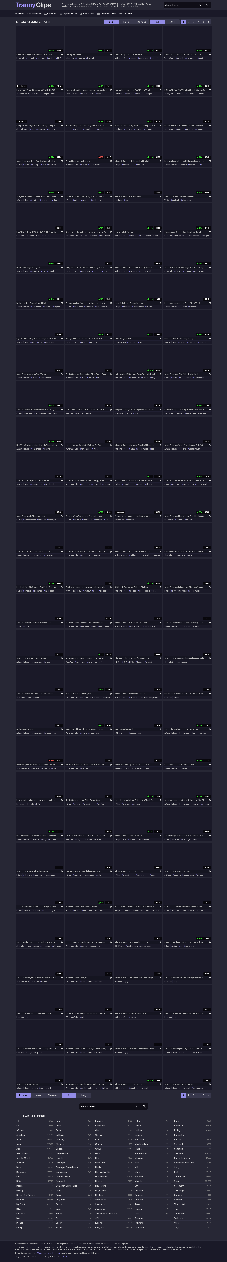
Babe (18, 1167)
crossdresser (89, 129)
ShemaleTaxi (120, 342)
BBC (93, 94)
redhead (106, 484)
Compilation (62, 1153)
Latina (138, 1125)
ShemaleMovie (22, 94)
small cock (96, 200)
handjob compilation (96, 662)
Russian (178, 1139)
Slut (176, 1172)
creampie (41, 58)
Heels (98, 1167)
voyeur (34, 378)
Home (19, 14)
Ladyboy (99, 1227)
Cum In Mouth (63, 1176)
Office (138, 1186)
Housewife (100, 1186)
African (20, 1130)
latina (95, 449)
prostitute (46, 768)
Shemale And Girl (182, 1158)
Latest (126, 22)
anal (53, 94)
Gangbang (100, 1125)
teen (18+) (52, 413)
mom (129, 413)
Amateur (20, 1135)
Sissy (176, 1167)
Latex (137, 1121)
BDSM (131, 662)
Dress (59, 1209)
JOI (97, 1218)
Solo (176, 1181)
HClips (68, 129)
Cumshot (60, 1181)
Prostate (139, 1223)
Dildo (58, 1195)
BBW (136, 413)
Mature (138, 1148)
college (145, 804)
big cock (90, 58)
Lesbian (138, 1130)
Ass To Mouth (23, 1158)
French (59, 1227)
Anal (18, 1139)
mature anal (105, 236)
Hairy (97, 1158)
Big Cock (20, 1204)
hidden (133, 555)
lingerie (57, 307)
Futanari (99, 1121)
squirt (132, 1088)
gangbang (81, 58)
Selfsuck (178, 1148)
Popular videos (68, 14)
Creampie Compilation (67, 1167)
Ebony (59, 1213)
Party (137, 1204)
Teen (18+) (179, 1204)
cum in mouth (51, 555)
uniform (91, 378)
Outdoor (139, 1199)
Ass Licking (22, 1153)
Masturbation (141, 1144)
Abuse (64, 1257)
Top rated (141, 22)
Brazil (58, 1125)
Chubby (59, 1148)
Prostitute (140, 1227)
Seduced (178, 1144)
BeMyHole (20, 58)
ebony (26, 165)
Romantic (179, 1135)
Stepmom (179, 1186)
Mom (137, 1172)
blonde (46, 236)
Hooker (99, 1181)
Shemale (178, 1153)
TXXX (166, 200)
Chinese (60, 1144)
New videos (87, 14)
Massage (139, 1139)
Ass (18, 1148)
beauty (44, 982)
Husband (99, 1195)
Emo (58, 1218)
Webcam (178, 1218)
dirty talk (140, 165)
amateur (51, 58)
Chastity (60, 1139)
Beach (19, 1186)
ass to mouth (94, 165)
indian (174, 946)
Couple (59, 1158)
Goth (97, 1139)
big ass (133, 591)
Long (172, 22)
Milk (137, 1167)
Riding (177, 1130)
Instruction (100, 1199)
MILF (59, 58)
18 (17, 1121)
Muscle (138, 1181)
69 (17, 1125)
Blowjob (20, 1227)
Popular (112, 22)
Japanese (100, 1209)
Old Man (139, 1190)
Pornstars (50, 14)
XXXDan (167, 875)
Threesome (180, 1213)
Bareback (21, 1172)
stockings (192, 342)
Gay (97, 1130)
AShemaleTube (121, 58)
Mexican (139, 1158)
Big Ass (20, 1199)
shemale (31, 58)
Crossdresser (62, 1172)
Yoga (176, 1227)
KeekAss (118, 129)
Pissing (138, 1209)
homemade (143, 58)
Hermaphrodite (102, 1172)
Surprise (178, 1195)
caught (206, 236)
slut (82, 1017)
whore (105, 1088)
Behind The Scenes (25, 1195)
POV (44, 165)
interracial (52, 165)
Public (177, 1121)
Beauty (19, 1190)
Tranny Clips (33, 5)
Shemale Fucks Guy (184, 1162)
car (181, 946)
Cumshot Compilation (66, 1186)
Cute (58, 1190)
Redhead (178, 1125)
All (157, 22)
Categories (34, 14)
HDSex (117, 662)
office (99, 378)
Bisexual (20, 1213)
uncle (190, 555)
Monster (139, 1176)
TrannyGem (169, 58)
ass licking (45, 946)
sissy (40, 342)
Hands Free (101, 1162)
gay (126, 200)
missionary (186, 200)
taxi (140, 342)
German (99, 1135)
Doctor (59, 1204)
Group (98, 1148)
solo (99, 875)
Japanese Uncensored (106, 1213)
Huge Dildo (100, 1190)
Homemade (101, 1176)
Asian (19, 1144)
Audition (20, 1162)
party (105, 271)
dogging (182, 449)
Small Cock (179, 1176)
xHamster (70, 58)
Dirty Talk (60, 1199)
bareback (129, 129)
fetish (83, 378)
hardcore (129, 768)
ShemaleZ (168, 520)
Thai (176, 1209)
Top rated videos (106, 14)
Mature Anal (141, 1153)
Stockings (179, 1190)
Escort (59, 1223)
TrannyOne (119, 520)
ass (152, 449)
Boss (58, 1121)
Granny (98, 1144)
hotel (38, 236)
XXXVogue (70, 591)
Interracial (100, 1204)
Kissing (98, 1223)
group (47, 662)
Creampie (60, 1162)
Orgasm (139, 1195)
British (59, 1130)
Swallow (178, 1199)
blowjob (149, 94)
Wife (176, 1223)
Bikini (18, 1209)
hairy (153, 378)
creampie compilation (149, 697)
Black (19, 1218)
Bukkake (60, 1135)
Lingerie (138, 1135)
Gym (97, 1153)
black (203, 165)
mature (133, 58)
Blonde (19, 1223)
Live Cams (125, 14)
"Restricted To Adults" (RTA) (48, 1253)
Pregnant (139, 1218)
